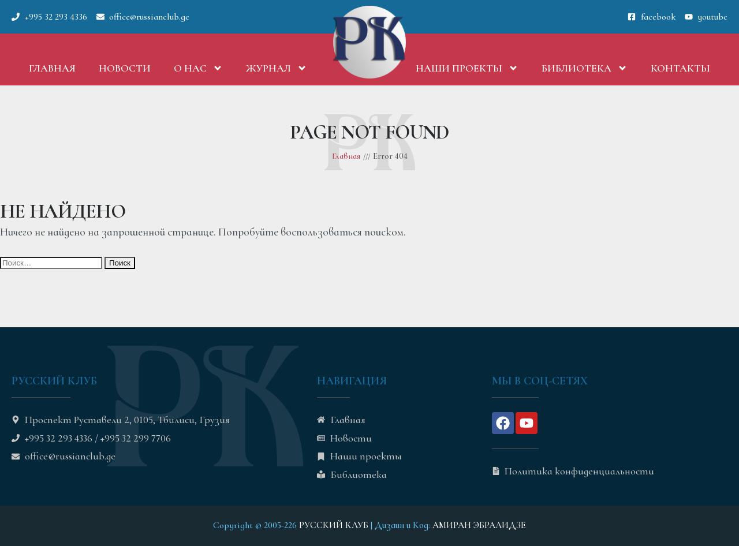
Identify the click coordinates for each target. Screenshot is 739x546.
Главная (52, 68)
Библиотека (585, 68)
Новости (125, 68)
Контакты (680, 68)
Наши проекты (467, 68)
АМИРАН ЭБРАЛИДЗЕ (479, 525)
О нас (198, 68)
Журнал (276, 68)
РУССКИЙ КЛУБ (333, 525)
